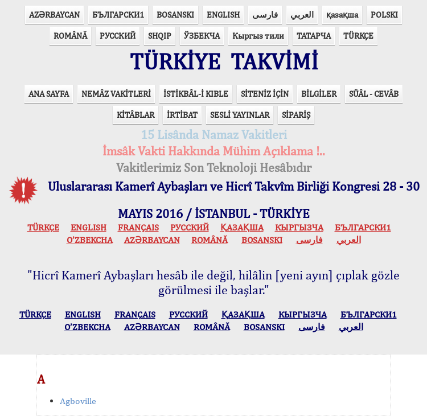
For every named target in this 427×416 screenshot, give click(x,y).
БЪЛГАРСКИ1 (118, 14)
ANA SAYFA (48, 93)
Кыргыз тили (258, 35)
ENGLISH (223, 14)
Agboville (78, 401)
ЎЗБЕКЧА (202, 35)
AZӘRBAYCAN (54, 14)
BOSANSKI (175, 14)
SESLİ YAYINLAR (239, 115)
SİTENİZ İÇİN (265, 93)
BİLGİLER (318, 93)
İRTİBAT (182, 115)
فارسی (265, 14)
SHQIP (159, 35)
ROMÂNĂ (70, 35)
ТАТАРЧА (314, 35)
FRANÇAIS (138, 227)
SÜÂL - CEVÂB (374, 93)
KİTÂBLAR (135, 115)
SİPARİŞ (296, 115)
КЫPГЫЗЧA (299, 227)
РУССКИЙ (118, 35)
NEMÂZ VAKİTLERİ (116, 93)
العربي (302, 14)
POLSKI (384, 14)
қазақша (342, 14)
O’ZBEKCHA (90, 239)
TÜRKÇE (358, 35)
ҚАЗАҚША (242, 227)
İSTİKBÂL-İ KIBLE (195, 93)
